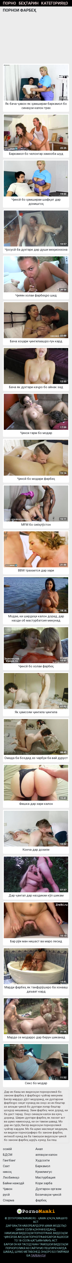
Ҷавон (7, 1189)
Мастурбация (45, 1177)
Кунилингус (43, 1172)
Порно (9, 3)
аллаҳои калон (46, 1154)
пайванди (38, 1255)
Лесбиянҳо (11, 1177)
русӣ (6, 1194)
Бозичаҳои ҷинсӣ (48, 1194)
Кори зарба (43, 1183)
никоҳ (7, 1172)
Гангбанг (9, 1160)
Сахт (6, 1166)
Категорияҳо (54, 3)
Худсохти (42, 1160)
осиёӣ (7, 1149)
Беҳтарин (28, 3)
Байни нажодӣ (13, 1183)
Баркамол (42, 1166)
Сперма (8, 1200)
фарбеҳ (41, 1200)
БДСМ (7, 1154)
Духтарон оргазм (48, 1189)
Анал (39, 1149)
